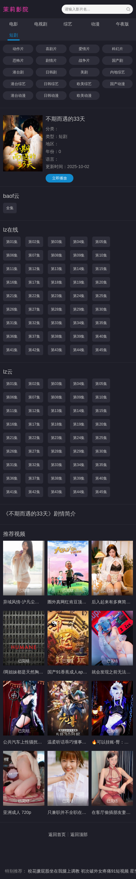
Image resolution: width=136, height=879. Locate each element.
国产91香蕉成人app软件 (70, 671)
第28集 (56, 309)
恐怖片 (18, 60)
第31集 (12, 323)
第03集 (56, 242)
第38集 (56, 336)
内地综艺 (117, 72)
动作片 (18, 49)
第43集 (56, 350)
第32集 (34, 323)
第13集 (56, 269)
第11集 (12, 269)
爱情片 (84, 49)
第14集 (78, 269)
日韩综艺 (51, 84)
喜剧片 (51, 49)
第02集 (34, 242)
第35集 (101, 323)
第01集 (12, 242)
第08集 (56, 255)
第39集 (78, 336)
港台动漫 (18, 95)
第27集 (34, 309)
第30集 (101, 309)
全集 (10, 208)
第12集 (34, 269)
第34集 (78, 323)
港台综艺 (18, 84)
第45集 (101, 350)
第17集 (34, 282)
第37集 (34, 336)
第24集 (78, 296)
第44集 (78, 350)
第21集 (12, 296)
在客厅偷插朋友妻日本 (113, 812)
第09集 (78, 255)
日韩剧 (51, 72)
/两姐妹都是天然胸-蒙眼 (26, 671)
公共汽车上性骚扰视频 (24, 742)
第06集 (12, 255)
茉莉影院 (16, 9)
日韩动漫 (51, 95)
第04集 (78, 242)
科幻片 (117, 49)
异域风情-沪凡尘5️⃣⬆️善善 (28, 601)
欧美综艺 (84, 84)
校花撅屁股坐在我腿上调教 (58, 871)
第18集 (56, 282)
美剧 (84, 72)
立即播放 (59, 178)
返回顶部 (79, 834)
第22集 (34, 296)
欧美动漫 (84, 95)
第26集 (12, 309)
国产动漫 (117, 84)
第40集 (101, 336)
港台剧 (18, 72)
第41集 (12, 350)
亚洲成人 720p (17, 812)
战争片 (84, 60)
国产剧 (117, 60)
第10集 (101, 255)
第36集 (12, 336)
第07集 (34, 255)
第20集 (101, 282)
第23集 (56, 296)
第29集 (78, 309)
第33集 (56, 323)
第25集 (101, 296)
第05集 (101, 242)
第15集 (101, 269)
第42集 (34, 350)
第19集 (78, 282)
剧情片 (51, 60)
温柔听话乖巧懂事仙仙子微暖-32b (79, 742)
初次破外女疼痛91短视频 (109, 871)
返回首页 (57, 834)
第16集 (12, 282)
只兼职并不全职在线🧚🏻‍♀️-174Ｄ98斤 (80, 812)
